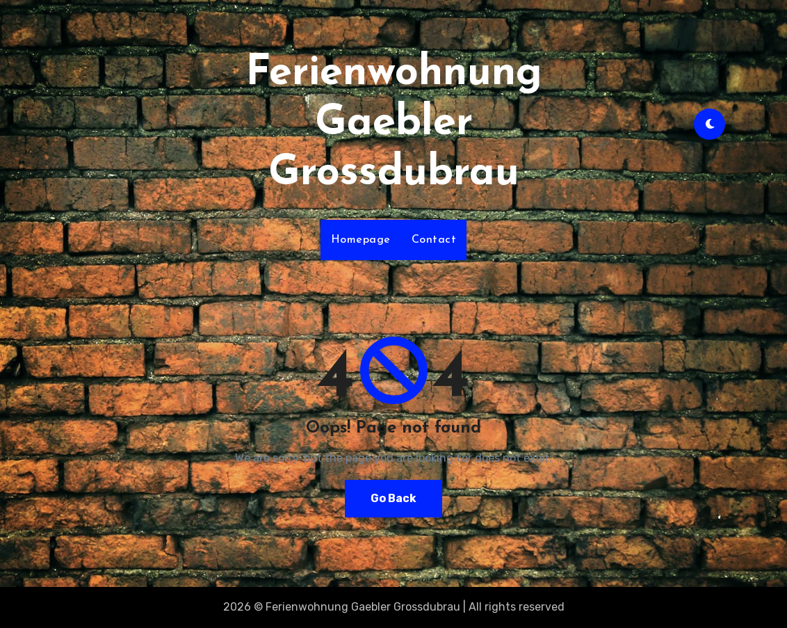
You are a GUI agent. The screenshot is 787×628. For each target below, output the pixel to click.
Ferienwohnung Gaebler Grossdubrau (393, 124)
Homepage (361, 239)
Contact (434, 239)
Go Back (393, 498)
